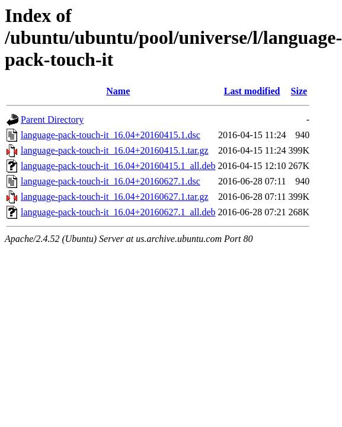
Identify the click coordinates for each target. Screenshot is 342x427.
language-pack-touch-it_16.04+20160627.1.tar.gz (115, 197)
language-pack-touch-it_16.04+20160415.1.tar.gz (115, 150)
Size (299, 91)
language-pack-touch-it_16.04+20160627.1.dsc (110, 181)
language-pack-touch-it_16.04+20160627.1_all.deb (118, 212)
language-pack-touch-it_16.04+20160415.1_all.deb (118, 166)
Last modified (252, 91)
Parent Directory (52, 119)
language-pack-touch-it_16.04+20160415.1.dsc (110, 135)
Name (118, 91)
